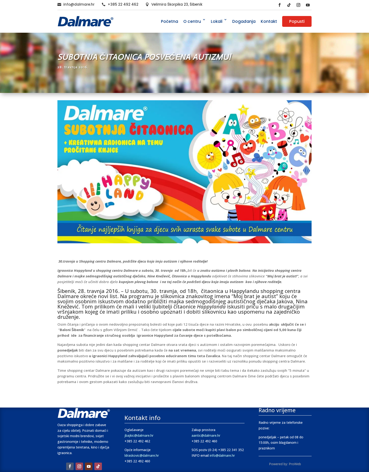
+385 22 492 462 (123, 4)
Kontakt (269, 21)
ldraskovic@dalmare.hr (141, 455)
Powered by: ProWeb (285, 464)
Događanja (244, 21)
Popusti (297, 21)
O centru (192, 21)
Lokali (216, 21)
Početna (169, 21)
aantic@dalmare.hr (206, 435)
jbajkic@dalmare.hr (138, 435)
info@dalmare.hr (79, 4)
